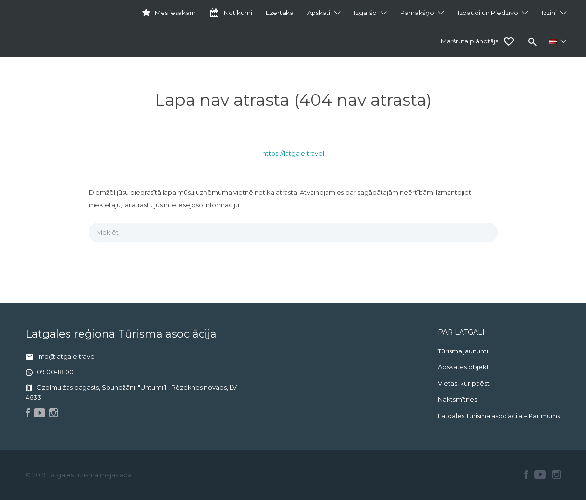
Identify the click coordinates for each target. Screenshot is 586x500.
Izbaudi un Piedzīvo (488, 12)
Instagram (556, 474)
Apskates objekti (464, 367)
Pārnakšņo (417, 12)
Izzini (549, 12)
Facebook (526, 474)
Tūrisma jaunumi (463, 351)
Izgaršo (365, 12)
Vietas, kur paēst (464, 383)
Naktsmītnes (457, 399)
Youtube (540, 474)
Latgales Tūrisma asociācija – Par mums (499, 415)
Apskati (318, 12)
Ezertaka (280, 12)
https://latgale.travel (293, 153)
